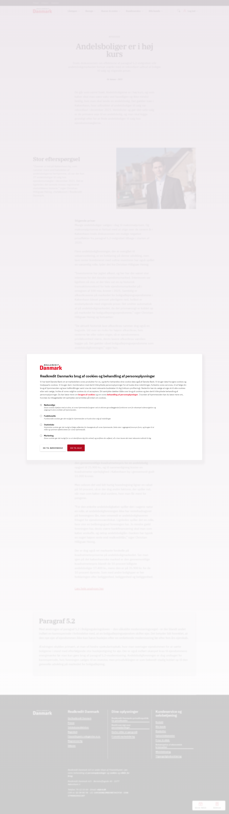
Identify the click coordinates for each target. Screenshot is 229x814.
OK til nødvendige (53, 448)
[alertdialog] (114, 407)
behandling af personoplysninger (122, 394)
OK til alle (76, 448)
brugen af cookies (86, 394)
